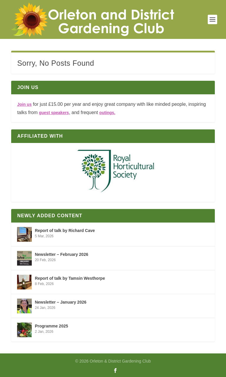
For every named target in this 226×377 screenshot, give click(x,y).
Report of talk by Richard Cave (65, 230)
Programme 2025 (51, 326)
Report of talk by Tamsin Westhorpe (70, 278)
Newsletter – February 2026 (61, 254)
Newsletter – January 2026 (60, 302)
